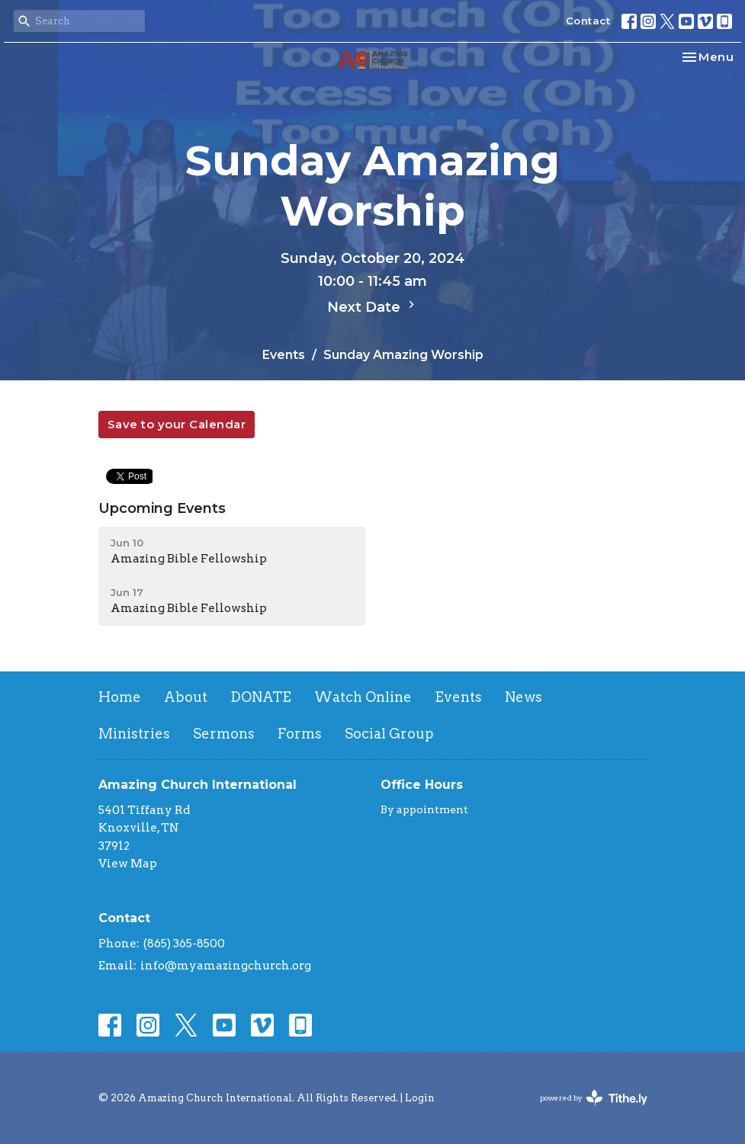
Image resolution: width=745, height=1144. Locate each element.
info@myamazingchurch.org (225, 966)
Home (119, 697)
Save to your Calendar (177, 424)
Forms (300, 734)
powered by (593, 1098)
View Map (127, 863)
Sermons (224, 734)
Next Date (373, 306)
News (523, 697)
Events (283, 355)
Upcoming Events (162, 508)
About (185, 697)
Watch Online (363, 697)
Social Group (389, 734)
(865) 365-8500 (184, 943)
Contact (588, 20)
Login (420, 1098)
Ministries (134, 734)
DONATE (260, 697)
